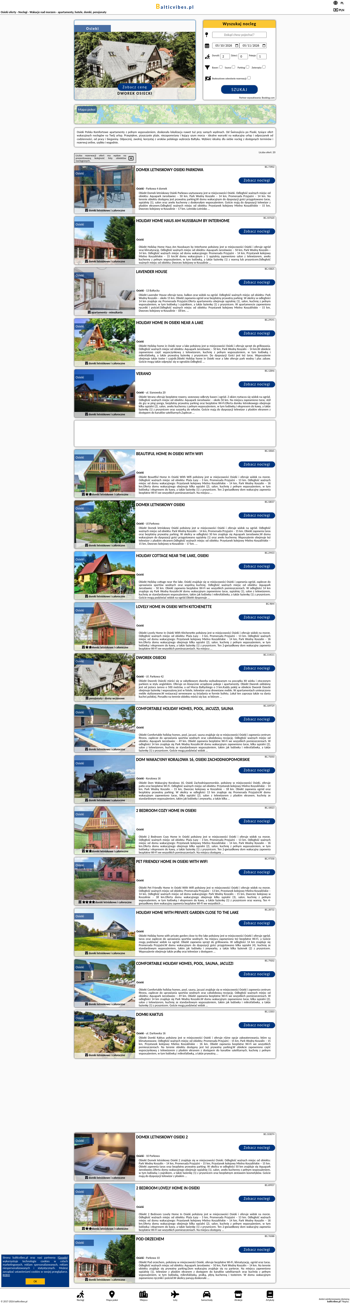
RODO (6, 1275)
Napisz (345, 1301)
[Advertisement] (175, 1096)
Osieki (80, 173)
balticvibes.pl (175, 7)
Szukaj (239, 89)
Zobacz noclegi (257, 180)
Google (63, 1257)
